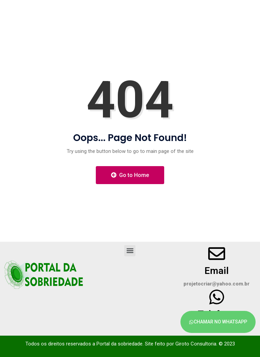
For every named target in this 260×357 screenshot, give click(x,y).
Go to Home (130, 175)
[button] (129, 250)
